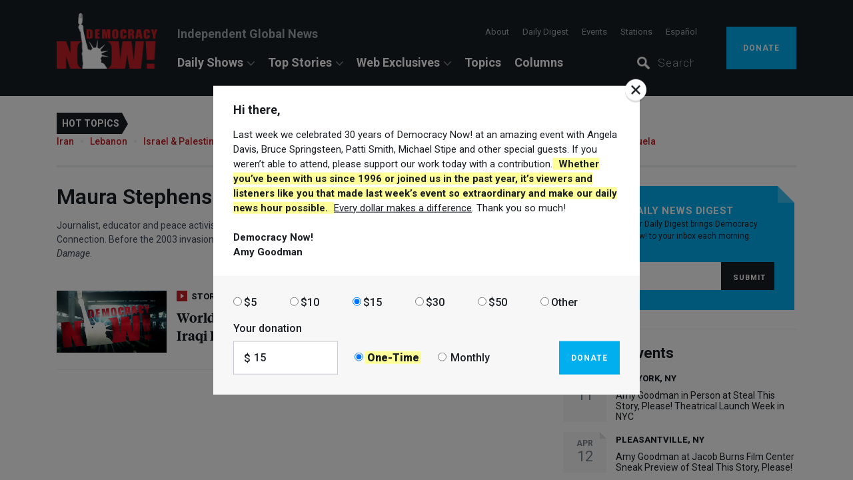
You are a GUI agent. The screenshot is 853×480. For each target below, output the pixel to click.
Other (564, 301)
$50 (497, 301)
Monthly (470, 357)
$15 (372, 301)
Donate (589, 357)
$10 (310, 301)
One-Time (393, 357)
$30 (435, 301)
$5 (250, 301)
